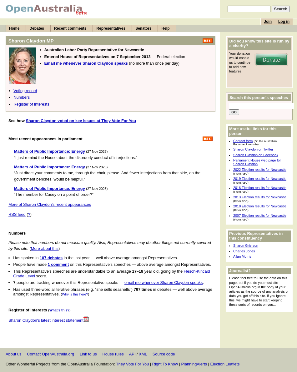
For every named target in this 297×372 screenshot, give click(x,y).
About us (14, 354)
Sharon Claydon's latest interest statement (48, 320)
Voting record (25, 90)
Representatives (110, 28)
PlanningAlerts (194, 364)
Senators (143, 28)
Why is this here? (75, 294)
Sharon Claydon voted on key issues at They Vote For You (81, 120)
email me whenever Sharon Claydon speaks (163, 282)
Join (268, 21)
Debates (36, 28)
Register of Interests (31, 104)
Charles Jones (244, 251)
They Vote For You (132, 364)
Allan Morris (242, 256)
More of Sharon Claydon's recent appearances (49, 204)
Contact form (243, 141)
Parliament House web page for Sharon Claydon (257, 162)
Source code (164, 354)
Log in (283, 21)
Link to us (88, 354)
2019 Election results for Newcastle (259, 179)
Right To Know (165, 364)
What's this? (59, 310)
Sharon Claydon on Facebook (255, 155)
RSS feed (17, 214)
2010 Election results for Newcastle (259, 206)
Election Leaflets (224, 364)
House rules (112, 354)
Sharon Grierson (245, 245)
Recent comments (70, 28)
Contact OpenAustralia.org (50, 354)
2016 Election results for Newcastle (259, 188)
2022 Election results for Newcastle (259, 169)
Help (165, 28)
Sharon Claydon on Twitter (253, 149)
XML (143, 354)
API (132, 354)
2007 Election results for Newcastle (259, 215)
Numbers (21, 97)
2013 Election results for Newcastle (259, 197)
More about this (44, 248)
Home (14, 28)
